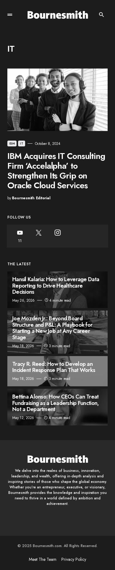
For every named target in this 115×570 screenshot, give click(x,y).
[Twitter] (38, 236)
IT (21, 143)
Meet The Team (42, 559)
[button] (10, 14)
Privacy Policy (73, 559)
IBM (12, 143)
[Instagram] (57, 236)
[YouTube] (19, 236)
